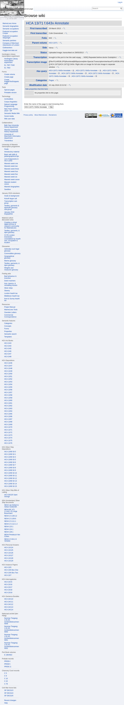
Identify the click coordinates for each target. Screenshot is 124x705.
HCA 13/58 (8, 395)
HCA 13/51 (8, 376)
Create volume (9, 74)
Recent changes (10, 700)
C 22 (6, 681)
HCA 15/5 (7, 567)
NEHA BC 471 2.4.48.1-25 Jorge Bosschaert (10, 511)
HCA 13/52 (8, 379)
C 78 (6, 684)
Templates (8, 337)
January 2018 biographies (9, 213)
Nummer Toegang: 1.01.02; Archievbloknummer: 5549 (11, 621)
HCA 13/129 (8, 561)
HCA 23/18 (8, 590)
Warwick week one (11, 163)
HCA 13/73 (8, 435)
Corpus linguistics (10, 102)
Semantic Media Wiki (12, 113)
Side (44, 47)
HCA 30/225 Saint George (10, 496)
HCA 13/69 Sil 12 (10, 478)
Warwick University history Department (11, 131)
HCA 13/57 (8, 392)
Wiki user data (9, 119)
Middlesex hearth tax (11, 296)
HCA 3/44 (7, 346)
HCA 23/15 (8, 582)
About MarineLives (41, 115)
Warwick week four (11, 171)
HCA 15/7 (7, 575)
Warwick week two (11, 166)
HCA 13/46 (8, 363)
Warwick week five (11, 174)
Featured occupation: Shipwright (10, 37)
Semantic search (10, 334)
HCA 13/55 (8, 387)
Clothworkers (7, 48)
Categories (41, 80)
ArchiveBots (8, 99)
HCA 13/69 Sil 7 (10, 465)
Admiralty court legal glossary (11, 250)
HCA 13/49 (8, 371)
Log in (120, 2)
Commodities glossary (12, 253)
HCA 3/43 (7, 343)
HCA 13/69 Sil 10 (10, 473)
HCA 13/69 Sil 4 (10, 457)
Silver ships (8, 288)
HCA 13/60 (8, 400)
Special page (28, 9)
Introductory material (11, 152)
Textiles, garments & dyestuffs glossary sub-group (11, 207)
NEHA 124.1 (8, 529)
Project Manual (9, 307)
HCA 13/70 (8, 427)
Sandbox (7, 189)
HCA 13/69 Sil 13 (10, 481)
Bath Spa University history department (11, 126)
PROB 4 (7, 661)
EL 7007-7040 (9, 65)
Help (6, 703)
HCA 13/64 (8, 411)
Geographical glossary (9, 257)
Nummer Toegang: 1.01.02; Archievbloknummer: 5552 (11, 645)
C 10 (6, 679)
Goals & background (11, 196)
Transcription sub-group (10, 202)
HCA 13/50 (8, 374)
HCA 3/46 (7, 351)
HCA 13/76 (8, 443)
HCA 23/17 (8, 587)
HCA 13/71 (53, 43)
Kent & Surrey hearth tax (12, 300)
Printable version (10, 93)
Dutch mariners (9, 281)
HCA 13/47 (8, 366)
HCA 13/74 (8, 438)
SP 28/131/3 (8, 690)
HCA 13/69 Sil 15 (10, 486)
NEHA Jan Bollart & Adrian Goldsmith (11, 506)
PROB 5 (7, 664)
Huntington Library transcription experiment (11, 60)
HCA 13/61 (8, 403)
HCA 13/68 (8, 422)
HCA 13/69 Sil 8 (10, 468)
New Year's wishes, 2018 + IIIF (11, 110)
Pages (51, 80)
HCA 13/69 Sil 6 (10, 462)
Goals (6, 149)
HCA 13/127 (8, 555)
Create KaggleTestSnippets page (11, 81)
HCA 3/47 (7, 354)
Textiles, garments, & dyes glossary (11, 231)
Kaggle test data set (10, 50)
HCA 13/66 (8, 416)
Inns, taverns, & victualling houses (10, 284)
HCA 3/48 (7, 357)
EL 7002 (7, 68)
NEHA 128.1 (8, 532)
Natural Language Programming (10, 105)
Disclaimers (53, 115)
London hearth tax (11, 293)
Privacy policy (28, 115)
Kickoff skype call (10, 199)
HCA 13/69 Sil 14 (10, 484)
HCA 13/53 (8, 382)
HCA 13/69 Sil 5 (10, 460)
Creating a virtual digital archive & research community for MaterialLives (11, 225)
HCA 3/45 (7, 348)
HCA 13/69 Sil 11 (10, 476)
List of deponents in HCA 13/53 (11, 160)
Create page (8, 77)
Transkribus (8, 141)
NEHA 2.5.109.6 (10, 519)
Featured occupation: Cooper (10, 32)
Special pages (9, 90)
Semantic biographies (10, 26)
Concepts (7, 326)
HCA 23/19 (8, 593)
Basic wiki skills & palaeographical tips (11, 155)
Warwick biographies (11, 187)
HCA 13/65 (8, 414)
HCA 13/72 (8, 432)
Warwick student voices (10, 183)
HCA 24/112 (8, 604)
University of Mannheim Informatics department (12, 136)
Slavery (7, 291)
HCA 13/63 (8, 408)
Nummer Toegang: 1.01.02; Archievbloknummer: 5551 (11, 637)
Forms (6, 329)
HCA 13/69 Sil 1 (10, 454)
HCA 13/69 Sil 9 (10, 470)
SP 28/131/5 (8, 696)
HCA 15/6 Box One (11, 570)
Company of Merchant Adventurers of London (11, 44)
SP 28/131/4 (8, 693)
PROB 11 (7, 667)
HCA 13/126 (8, 553)
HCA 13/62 (8, 406)
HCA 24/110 (8, 599)
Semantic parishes (9, 40)
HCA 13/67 (8, 419)
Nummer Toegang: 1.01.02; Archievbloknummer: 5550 (11, 629)
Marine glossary (10, 261)
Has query (42, 71)
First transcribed (38, 28)
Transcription (40, 57)
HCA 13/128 (8, 558)
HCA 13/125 (8, 550)
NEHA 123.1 (8, 527)
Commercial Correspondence (10, 316)
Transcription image (37, 62)
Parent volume (39, 43)
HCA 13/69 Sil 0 (10, 452)
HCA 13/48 (8, 368)
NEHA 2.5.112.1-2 (11, 524)
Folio (44, 38)
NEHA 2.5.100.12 (10, 516)
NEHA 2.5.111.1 (10, 521)
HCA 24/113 (8, 607)
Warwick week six (10, 177)
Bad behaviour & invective (10, 277)
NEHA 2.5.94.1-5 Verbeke (10, 540)
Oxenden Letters (10, 312)
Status (43, 52)
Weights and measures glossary (11, 269)
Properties (8, 331)
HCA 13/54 (8, 384)
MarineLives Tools (10, 310)
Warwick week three (11, 169)
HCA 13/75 (8, 441)
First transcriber (39, 33)
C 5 (5, 673)
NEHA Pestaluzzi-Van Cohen (12, 536)
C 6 (5, 676)
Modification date (38, 85)
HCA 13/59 (8, 398)
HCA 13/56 (8, 390)
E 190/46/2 (8, 655)
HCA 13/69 (8, 424)
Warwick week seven (12, 179)
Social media (9, 116)
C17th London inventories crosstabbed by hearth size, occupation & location (12, 238)
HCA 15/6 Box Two (11, 573)
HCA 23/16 (8, 584)
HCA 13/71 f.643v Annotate (47, 23)
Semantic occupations (11, 29)
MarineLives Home (9, 23)
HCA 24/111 (8, 602)
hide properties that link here (36, 89)
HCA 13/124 (8, 547)
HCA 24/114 (8, 610)
